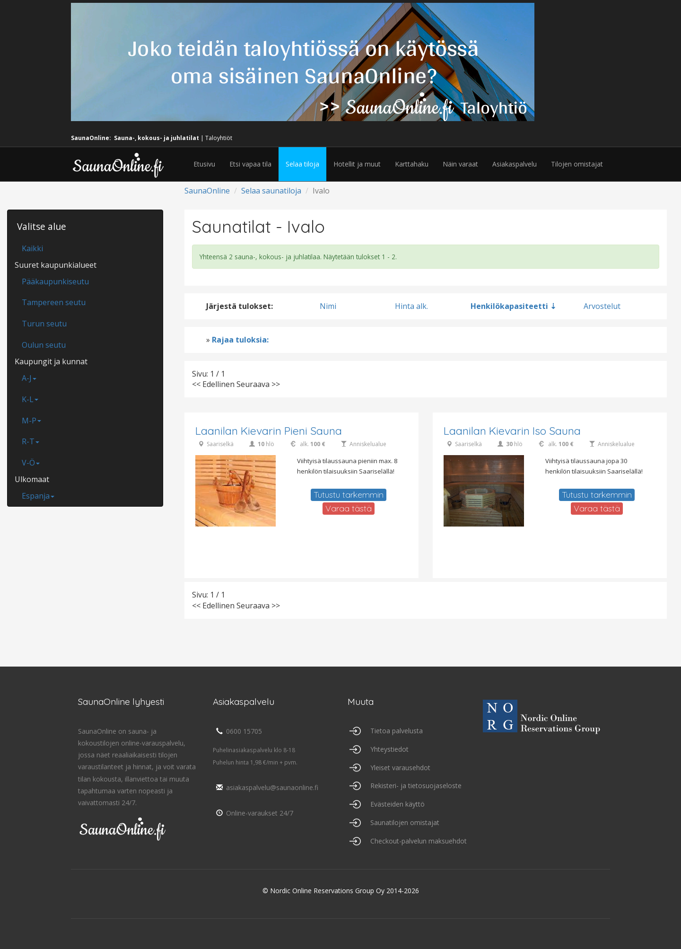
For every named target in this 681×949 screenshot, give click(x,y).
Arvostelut (602, 306)
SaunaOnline (207, 190)
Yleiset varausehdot (400, 767)
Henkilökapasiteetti (509, 306)
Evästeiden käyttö (397, 804)
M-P (31, 420)
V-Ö (31, 462)
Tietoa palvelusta (396, 730)
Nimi (328, 306)
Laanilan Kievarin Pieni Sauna (268, 431)
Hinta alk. (411, 306)
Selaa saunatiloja (271, 190)
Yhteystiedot (389, 749)
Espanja (38, 496)
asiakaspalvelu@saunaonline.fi (265, 787)
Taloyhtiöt (218, 138)
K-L (30, 399)
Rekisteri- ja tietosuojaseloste (416, 785)
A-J (29, 378)
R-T (30, 441)
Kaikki (32, 248)
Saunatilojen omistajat (404, 822)
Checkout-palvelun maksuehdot (418, 840)
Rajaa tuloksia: (240, 339)
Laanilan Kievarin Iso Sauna (512, 431)
